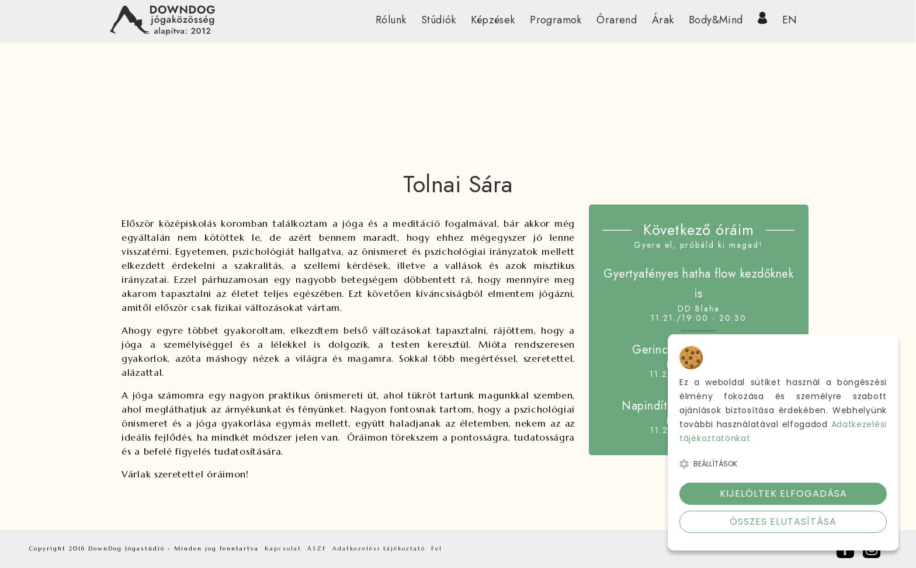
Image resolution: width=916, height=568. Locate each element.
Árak (663, 19)
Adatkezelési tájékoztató (378, 548)
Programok (556, 19)
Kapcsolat (283, 548)
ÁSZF (317, 548)
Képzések (493, 19)
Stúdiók (438, 19)
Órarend (616, 19)
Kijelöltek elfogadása (783, 493)
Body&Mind (716, 19)
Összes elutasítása (783, 521)
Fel (436, 548)
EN (789, 19)
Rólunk (391, 19)
